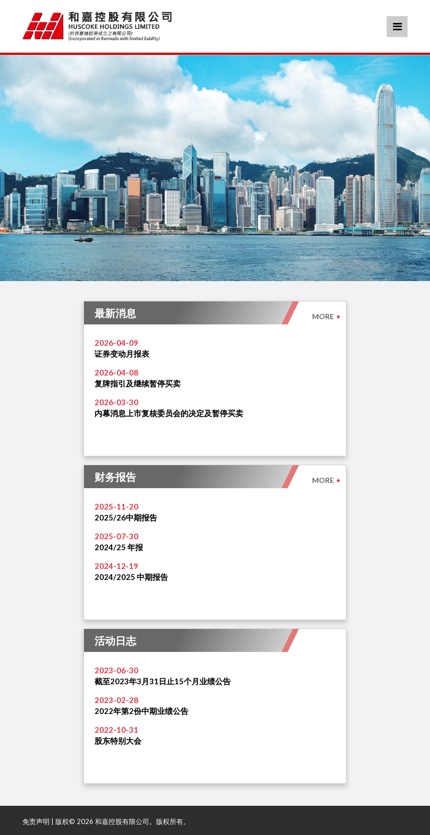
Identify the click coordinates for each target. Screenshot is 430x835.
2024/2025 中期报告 (131, 577)
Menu (397, 26)
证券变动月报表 (121, 353)
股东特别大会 (117, 740)
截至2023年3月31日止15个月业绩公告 (162, 681)
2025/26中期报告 (125, 517)
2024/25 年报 (118, 547)
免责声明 (36, 821)
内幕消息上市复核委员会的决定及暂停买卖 (168, 413)
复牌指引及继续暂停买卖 (137, 383)
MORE (326, 316)
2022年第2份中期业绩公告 (141, 711)
